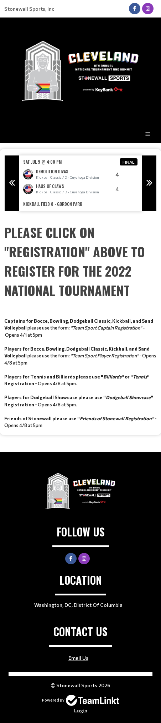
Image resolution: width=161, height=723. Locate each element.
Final (129, 161)
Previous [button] (12, 183)
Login (80, 710)
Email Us (78, 658)
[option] (80, 183)
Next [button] (149, 183)
